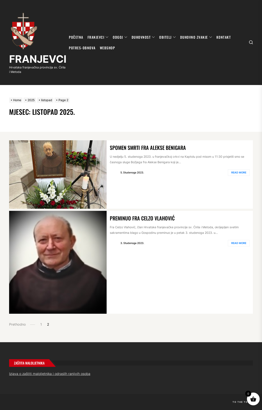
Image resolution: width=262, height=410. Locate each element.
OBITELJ (167, 37)
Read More (238, 172)
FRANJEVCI (37, 59)
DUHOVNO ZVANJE (196, 37)
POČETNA (76, 37)
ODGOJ (120, 37)
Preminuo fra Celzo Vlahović (142, 218)
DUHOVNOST (143, 37)
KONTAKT (223, 37)
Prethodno (17, 324)
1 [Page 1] (41, 324)
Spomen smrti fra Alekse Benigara (148, 147)
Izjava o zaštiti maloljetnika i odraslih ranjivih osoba (49, 374)
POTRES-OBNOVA (82, 48)
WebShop (107, 48)
